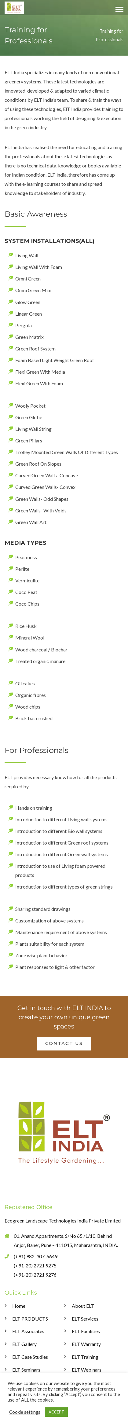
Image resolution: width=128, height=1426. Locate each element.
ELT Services (85, 1319)
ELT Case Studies (30, 1357)
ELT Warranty (86, 1344)
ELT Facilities (86, 1331)
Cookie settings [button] (24, 1412)
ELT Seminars (26, 1370)
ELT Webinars (86, 1370)
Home (18, 1306)
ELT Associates (28, 1331)
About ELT (83, 1306)
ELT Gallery (24, 1344)
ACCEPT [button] (56, 1412)
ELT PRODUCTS (30, 1319)
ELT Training (85, 1357)
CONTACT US (64, 1043)
